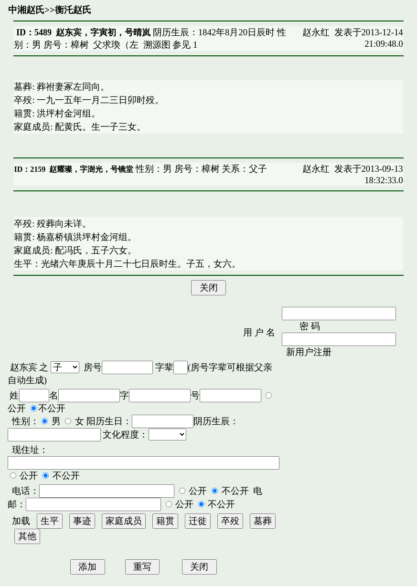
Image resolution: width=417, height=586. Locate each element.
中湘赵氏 (26, 10)
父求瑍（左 (116, 45)
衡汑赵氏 (73, 10)
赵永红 (316, 32)
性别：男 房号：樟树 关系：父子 (200, 169)
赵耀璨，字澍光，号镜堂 (91, 169)
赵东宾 (23, 367)
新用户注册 (308, 352)
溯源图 (157, 45)
